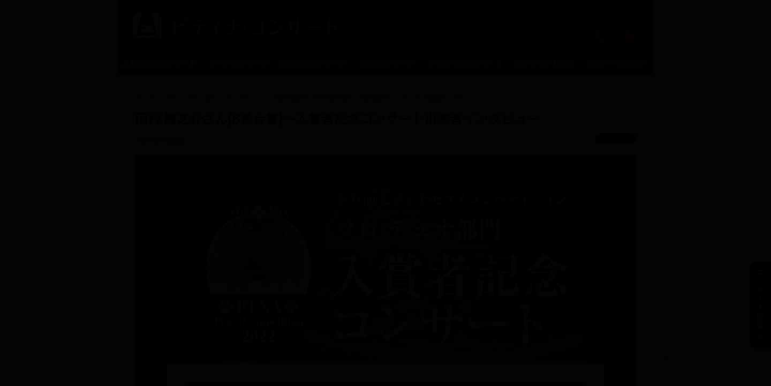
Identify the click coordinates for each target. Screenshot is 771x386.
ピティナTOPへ (612, 11)
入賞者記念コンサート (159, 62)
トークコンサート (238, 62)
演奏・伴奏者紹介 (617, 62)
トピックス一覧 (189, 96)
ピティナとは (558, 11)
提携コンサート (387, 62)
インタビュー (244, 96)
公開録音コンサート (312, 62)
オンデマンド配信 (545, 62)
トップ (144, 96)
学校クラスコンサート (465, 62)
